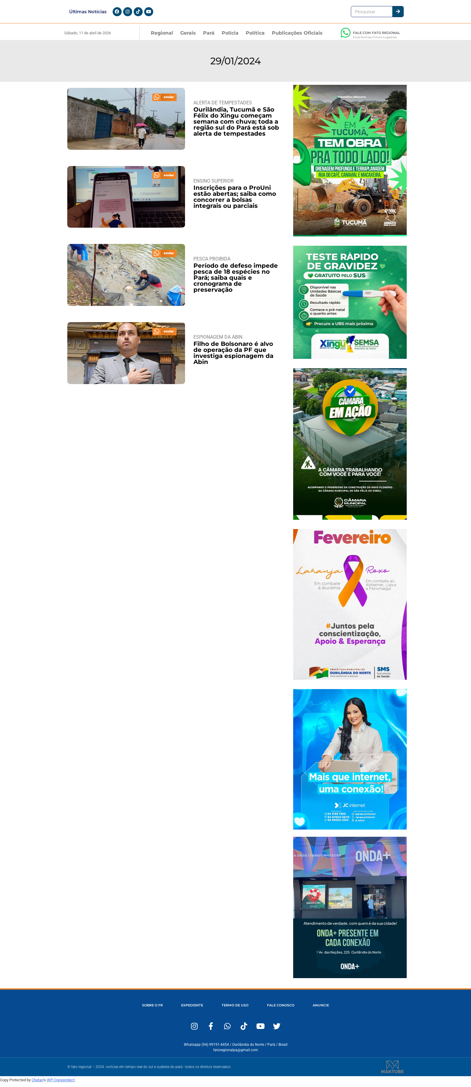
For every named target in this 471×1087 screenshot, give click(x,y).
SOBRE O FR (149, 1009)
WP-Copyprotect (60, 1083)
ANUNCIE (323, 1009)
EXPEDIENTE (191, 1009)
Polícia (230, 36)
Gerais (188, 36)
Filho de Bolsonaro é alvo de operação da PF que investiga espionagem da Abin (233, 356)
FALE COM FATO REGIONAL (376, 36)
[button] (164, 101)
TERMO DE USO (235, 1009)
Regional (162, 36)
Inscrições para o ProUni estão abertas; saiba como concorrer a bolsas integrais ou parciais (234, 200)
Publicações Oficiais (297, 36)
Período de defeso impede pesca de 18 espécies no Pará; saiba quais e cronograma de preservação (235, 281)
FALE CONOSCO (282, 1009)
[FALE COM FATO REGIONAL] (345, 36)
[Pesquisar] (397, 13)
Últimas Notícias (88, 13)
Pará (208, 36)
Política (255, 36)
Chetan (37, 1083)
